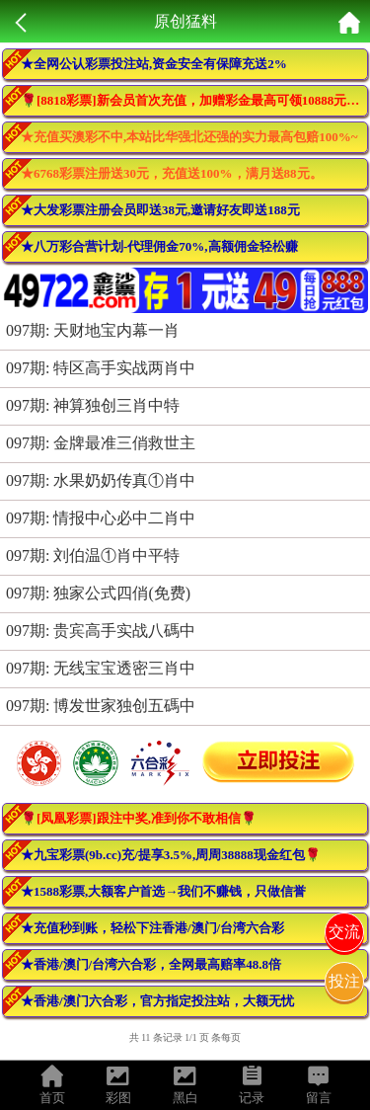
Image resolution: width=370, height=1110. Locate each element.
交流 (344, 931)
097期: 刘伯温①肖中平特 (93, 555)
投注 (344, 981)
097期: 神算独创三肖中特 (93, 405)
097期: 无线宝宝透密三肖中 (100, 668)
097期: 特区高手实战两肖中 (100, 367)
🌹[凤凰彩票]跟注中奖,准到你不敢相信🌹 (139, 818)
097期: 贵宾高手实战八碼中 (100, 630)
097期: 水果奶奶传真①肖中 (100, 480)
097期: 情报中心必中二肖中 (100, 518)
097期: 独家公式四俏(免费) (98, 593)
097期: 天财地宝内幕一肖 (93, 330)
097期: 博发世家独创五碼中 (100, 705)
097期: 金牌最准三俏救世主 (100, 443)
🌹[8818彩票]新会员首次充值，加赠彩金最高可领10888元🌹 (191, 100)
